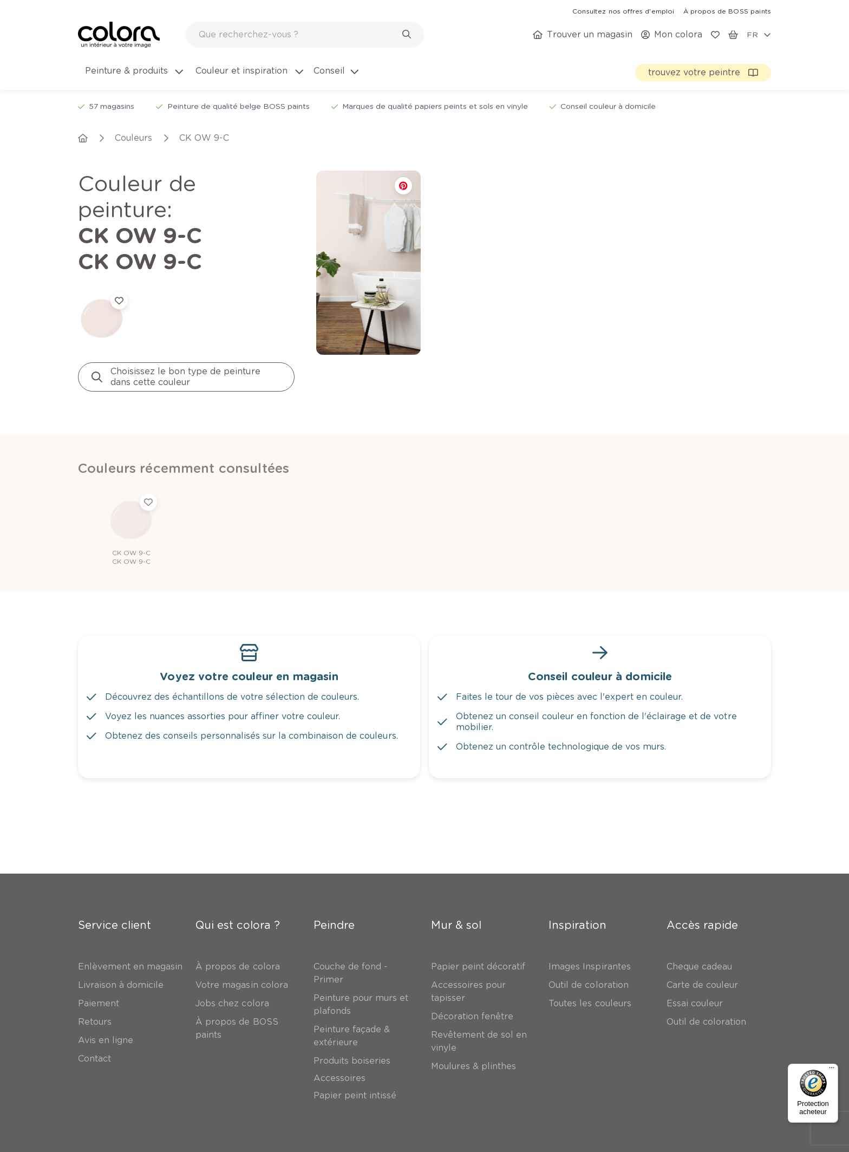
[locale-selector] (759, 34)
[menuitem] (133, 77)
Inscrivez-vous (228, 1056)
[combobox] (305, 35)
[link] (623, 10)
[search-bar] (298, 34)
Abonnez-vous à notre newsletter (172, 1011)
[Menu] (831, 1070)
